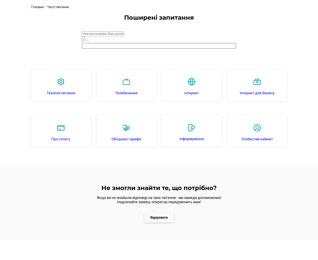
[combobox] (159, 40)
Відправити (159, 217)
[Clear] (83, 38)
